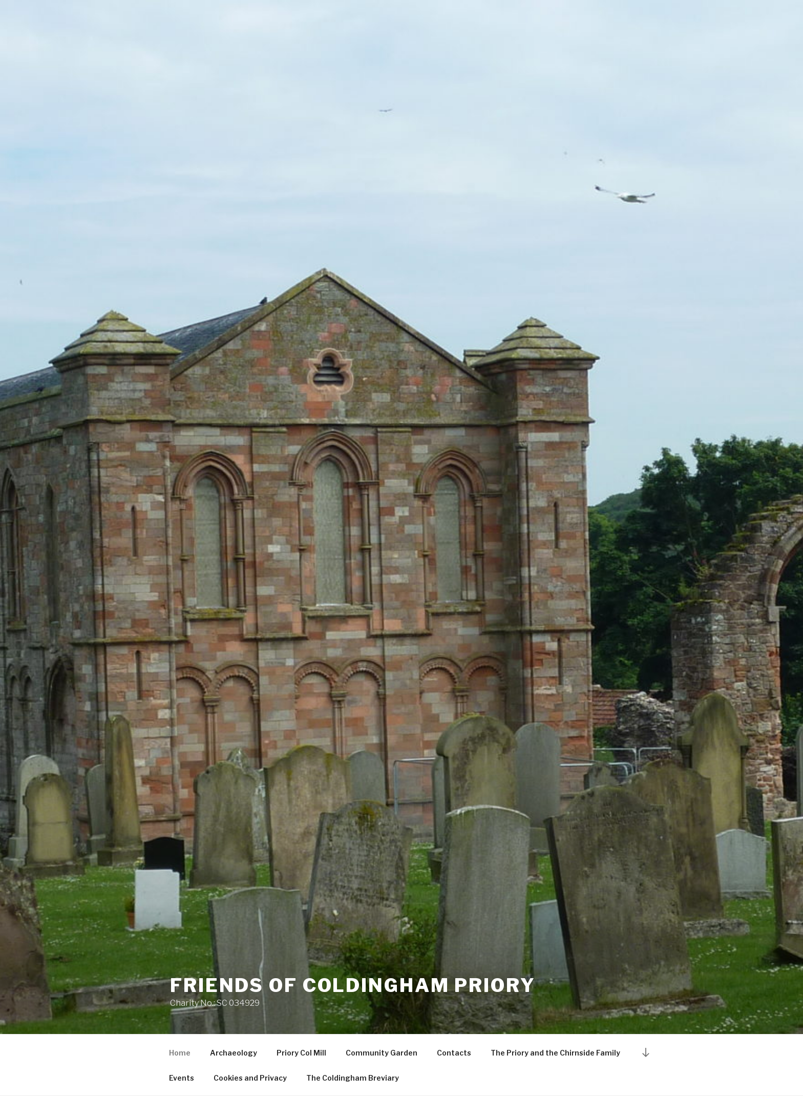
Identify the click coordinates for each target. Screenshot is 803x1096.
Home (180, 1052)
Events (181, 1077)
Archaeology (233, 1052)
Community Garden (381, 1052)
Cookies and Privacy (250, 1077)
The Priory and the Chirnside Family (555, 1052)
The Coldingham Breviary (352, 1077)
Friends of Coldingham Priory (353, 985)
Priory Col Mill (301, 1052)
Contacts (454, 1052)
